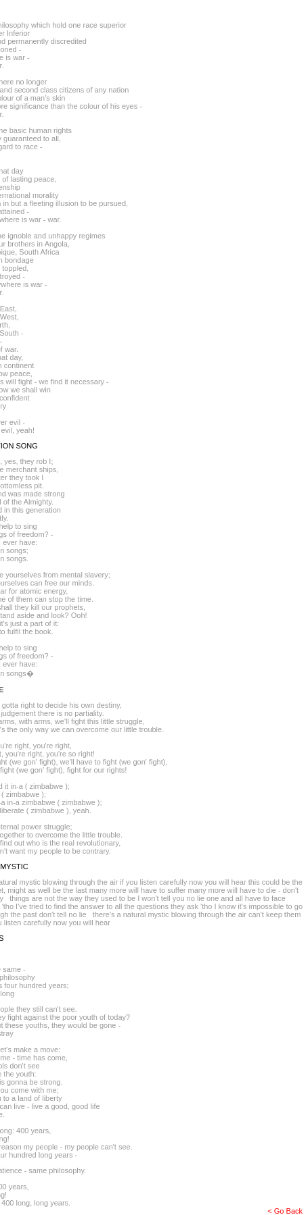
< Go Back (285, 1211)
